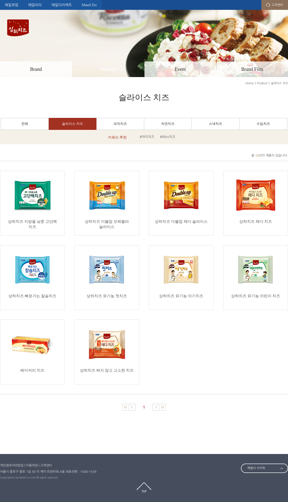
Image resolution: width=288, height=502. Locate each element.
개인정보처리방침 (12, 465)
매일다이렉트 (62, 5)
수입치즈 (263, 124)
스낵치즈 (215, 124)
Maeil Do (89, 5)
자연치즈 (167, 124)
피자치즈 (120, 124)
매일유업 (11, 5)
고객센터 (277, 4)
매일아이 (35, 5)
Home (249, 83)
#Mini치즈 (167, 137)
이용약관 (32, 465)
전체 (24, 124)
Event (180, 69)
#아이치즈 (147, 137)
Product (108, 69)
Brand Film (252, 69)
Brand (36, 69)
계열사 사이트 (256, 468)
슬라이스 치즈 (72, 124)
